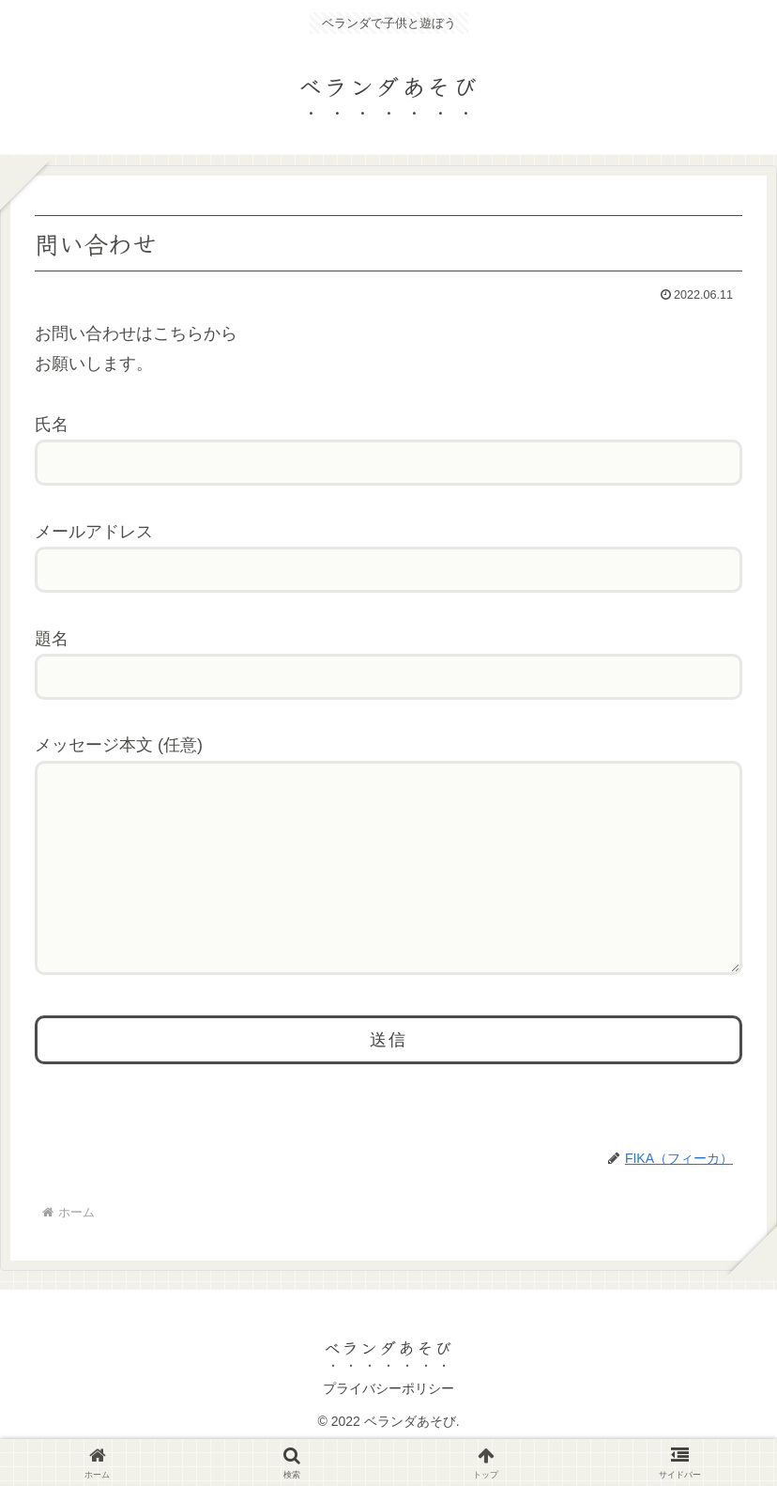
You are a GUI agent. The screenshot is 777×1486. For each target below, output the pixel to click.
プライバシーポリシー (388, 1425)
